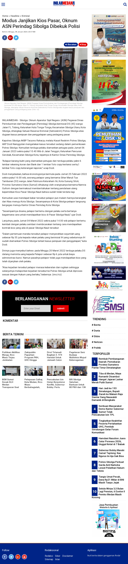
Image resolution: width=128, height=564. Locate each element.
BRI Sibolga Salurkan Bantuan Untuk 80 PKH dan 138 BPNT (77, 384)
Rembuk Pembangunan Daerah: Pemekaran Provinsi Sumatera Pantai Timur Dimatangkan (108, 363)
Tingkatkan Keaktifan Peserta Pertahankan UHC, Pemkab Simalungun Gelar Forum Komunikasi (107, 426)
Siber (57, 556)
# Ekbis (96, 336)
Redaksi (49, 556)
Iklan (57, 559)
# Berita (96, 324)
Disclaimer (67, 556)
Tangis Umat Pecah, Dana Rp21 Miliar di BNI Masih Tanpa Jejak (111, 479)
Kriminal (26, 16)
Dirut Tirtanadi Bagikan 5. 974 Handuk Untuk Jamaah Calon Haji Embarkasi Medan (54, 359)
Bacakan (70, 44)
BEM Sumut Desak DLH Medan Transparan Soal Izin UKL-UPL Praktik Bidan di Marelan (10, 387)
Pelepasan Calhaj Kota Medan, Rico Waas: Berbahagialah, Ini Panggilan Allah (33, 386)
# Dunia (96, 330)
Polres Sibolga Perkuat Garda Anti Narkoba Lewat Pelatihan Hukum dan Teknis (108, 466)
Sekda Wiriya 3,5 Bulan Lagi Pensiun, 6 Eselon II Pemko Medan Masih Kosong (108, 493)
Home (5, 16)
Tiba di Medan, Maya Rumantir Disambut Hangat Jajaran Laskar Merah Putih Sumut (107, 378)
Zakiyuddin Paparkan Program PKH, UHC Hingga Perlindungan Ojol (31, 359)
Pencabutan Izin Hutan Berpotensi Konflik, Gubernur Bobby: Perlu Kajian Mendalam (56, 384)
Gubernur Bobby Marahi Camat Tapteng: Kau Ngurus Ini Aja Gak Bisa (111, 453)
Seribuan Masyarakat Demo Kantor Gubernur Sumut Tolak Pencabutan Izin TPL (108, 410)
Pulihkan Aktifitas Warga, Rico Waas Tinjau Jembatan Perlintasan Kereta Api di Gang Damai (11, 360)
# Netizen (97, 342)
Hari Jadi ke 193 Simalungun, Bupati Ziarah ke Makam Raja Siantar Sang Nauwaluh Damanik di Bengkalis (107, 394)
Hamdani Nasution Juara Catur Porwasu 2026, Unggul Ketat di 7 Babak (112, 441)
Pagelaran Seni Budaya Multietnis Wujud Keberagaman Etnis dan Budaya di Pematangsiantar (78, 360)
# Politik (96, 347)
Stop (83, 44)
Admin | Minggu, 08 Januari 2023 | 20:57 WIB (18, 32)
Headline (14, 16)
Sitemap (49, 559)
